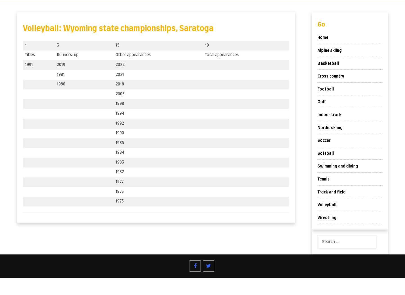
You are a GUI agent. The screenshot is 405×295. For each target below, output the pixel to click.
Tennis (324, 179)
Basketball (328, 64)
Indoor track (329, 115)
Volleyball (327, 205)
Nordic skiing (330, 128)
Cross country (331, 76)
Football (326, 89)
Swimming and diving (338, 166)
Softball (326, 154)
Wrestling (327, 218)
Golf (322, 102)
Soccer (324, 141)
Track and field (332, 192)
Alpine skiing (330, 51)
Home (323, 38)
